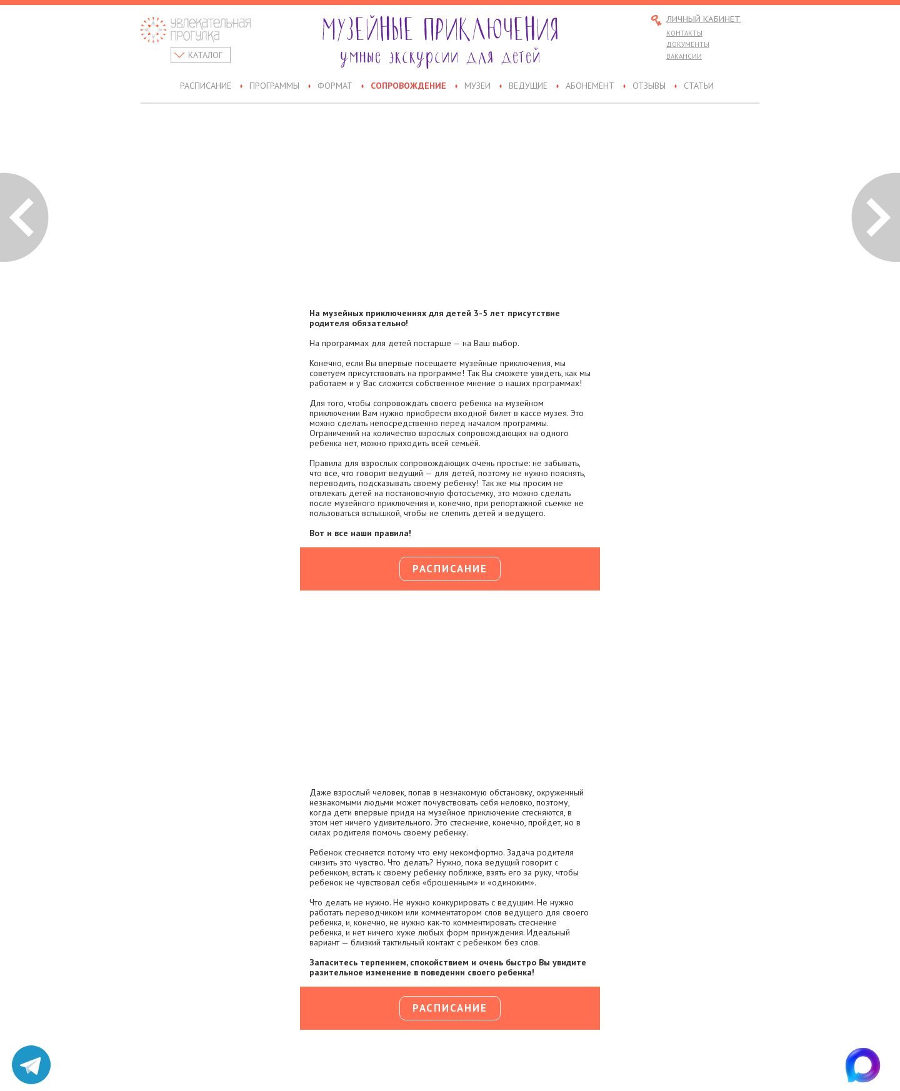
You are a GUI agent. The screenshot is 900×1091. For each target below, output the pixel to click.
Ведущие (528, 86)
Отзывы (649, 86)
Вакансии (684, 56)
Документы (687, 44)
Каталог (205, 55)
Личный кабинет (703, 19)
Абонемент (590, 86)
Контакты (684, 33)
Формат (335, 86)
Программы (274, 86)
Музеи (477, 86)
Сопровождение (408, 86)
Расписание (205, 86)
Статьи (699, 86)
